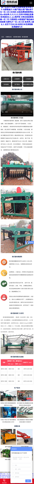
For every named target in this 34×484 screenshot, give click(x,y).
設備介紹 (6, 79)
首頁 (2, 37)
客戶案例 (17, 84)
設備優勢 (17, 79)
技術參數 (6, 84)
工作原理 (28, 79)
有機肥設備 (9, 37)
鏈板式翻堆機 (8, 459)
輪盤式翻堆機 (24, 446)
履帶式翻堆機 (8, 446)
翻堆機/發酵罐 (17, 37)
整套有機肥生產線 (28, 84)
